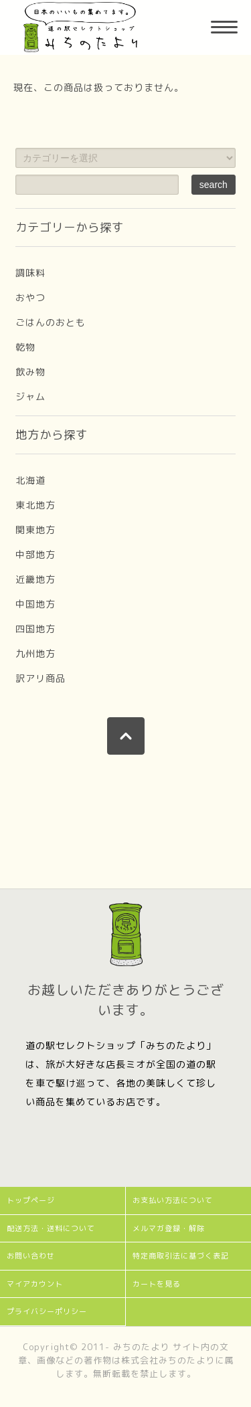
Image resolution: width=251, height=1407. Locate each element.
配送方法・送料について (51, 1228)
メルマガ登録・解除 (169, 1228)
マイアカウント (35, 1284)
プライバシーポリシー (47, 1311)
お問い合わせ (31, 1255)
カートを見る (157, 1284)
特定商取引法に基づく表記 (181, 1255)
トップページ (31, 1200)
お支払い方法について (173, 1200)
